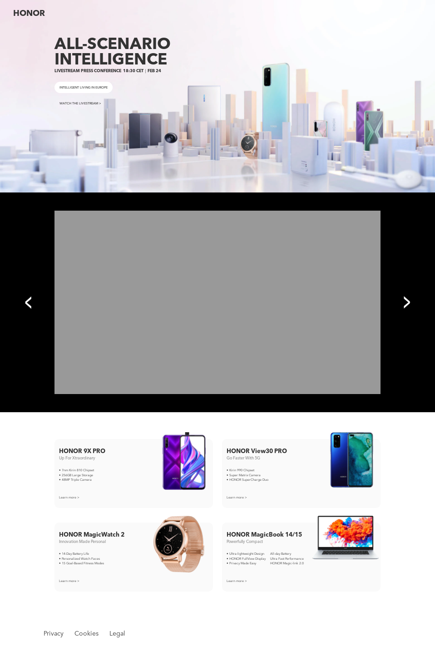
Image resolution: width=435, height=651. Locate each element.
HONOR (29, 13)
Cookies (86, 633)
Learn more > (69, 497)
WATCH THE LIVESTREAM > (80, 103)
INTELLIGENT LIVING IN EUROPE (83, 87)
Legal (117, 633)
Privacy (54, 633)
